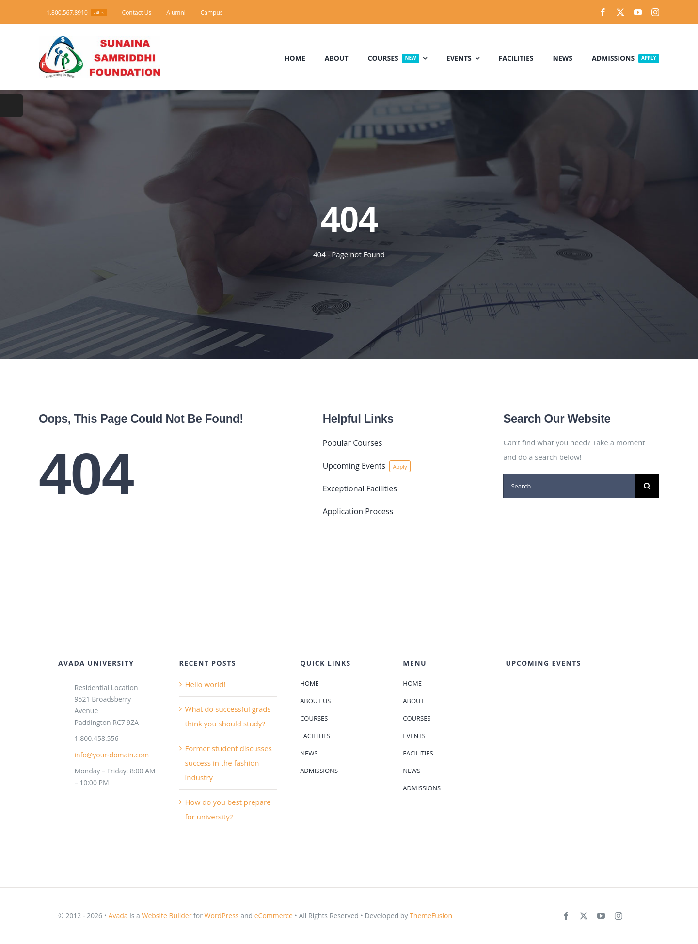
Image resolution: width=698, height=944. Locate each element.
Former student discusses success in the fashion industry (228, 762)
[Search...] (569, 486)
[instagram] (655, 12)
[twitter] (620, 12)
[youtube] (638, 12)
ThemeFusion (431, 915)
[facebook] (603, 12)
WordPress (222, 915)
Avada (118, 915)
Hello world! (205, 684)
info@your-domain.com (112, 754)
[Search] (647, 486)
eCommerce (273, 915)
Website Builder (166, 915)
